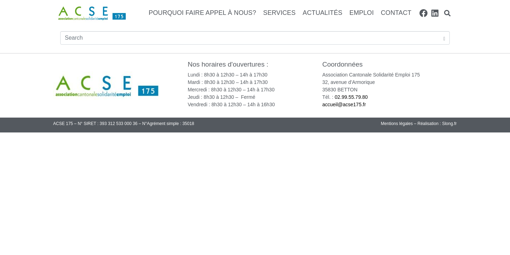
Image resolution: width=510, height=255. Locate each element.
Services (279, 12)
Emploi (362, 12)
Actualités (322, 12)
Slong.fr (449, 123)
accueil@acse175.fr (344, 104)
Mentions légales (397, 123)
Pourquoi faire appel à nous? (202, 12)
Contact (396, 12)
